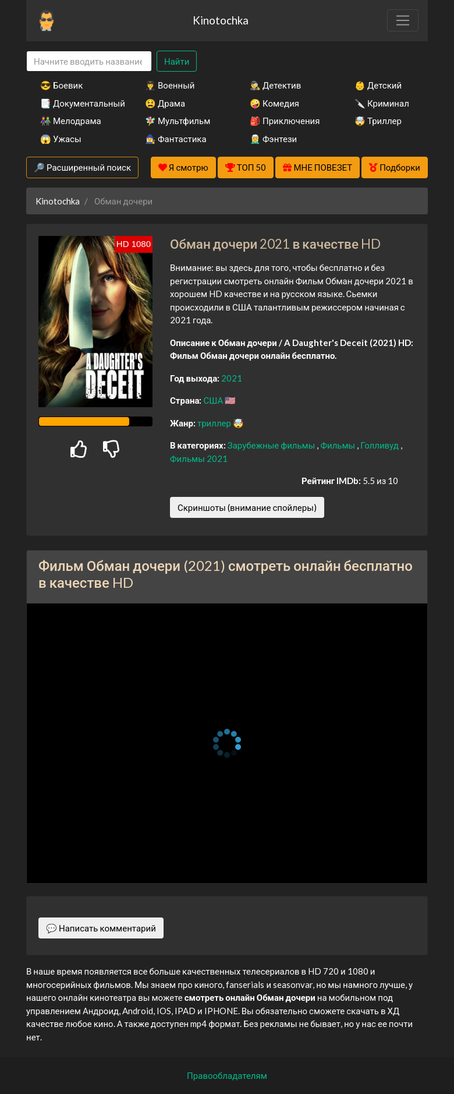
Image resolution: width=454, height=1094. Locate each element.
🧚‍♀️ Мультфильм (177, 120)
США (214, 400)
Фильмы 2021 (199, 458)
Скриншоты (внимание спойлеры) (247, 507)
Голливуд (380, 445)
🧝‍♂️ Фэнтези (273, 138)
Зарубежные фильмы (272, 445)
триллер (215, 423)
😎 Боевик (61, 85)
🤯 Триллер (378, 120)
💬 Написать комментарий (101, 928)
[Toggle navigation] (402, 20)
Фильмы (338, 445)
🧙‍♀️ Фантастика (176, 138)
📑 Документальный (77, 103)
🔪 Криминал (381, 103)
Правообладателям (227, 1075)
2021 (231, 378)
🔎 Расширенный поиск (82, 167)
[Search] (89, 61)
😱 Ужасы (60, 138)
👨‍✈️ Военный (169, 85)
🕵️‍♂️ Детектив (275, 85)
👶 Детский (378, 85)
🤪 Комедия (274, 103)
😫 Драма (165, 103)
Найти (176, 61)
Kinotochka (221, 20)
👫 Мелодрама (70, 120)
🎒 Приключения (285, 120)
